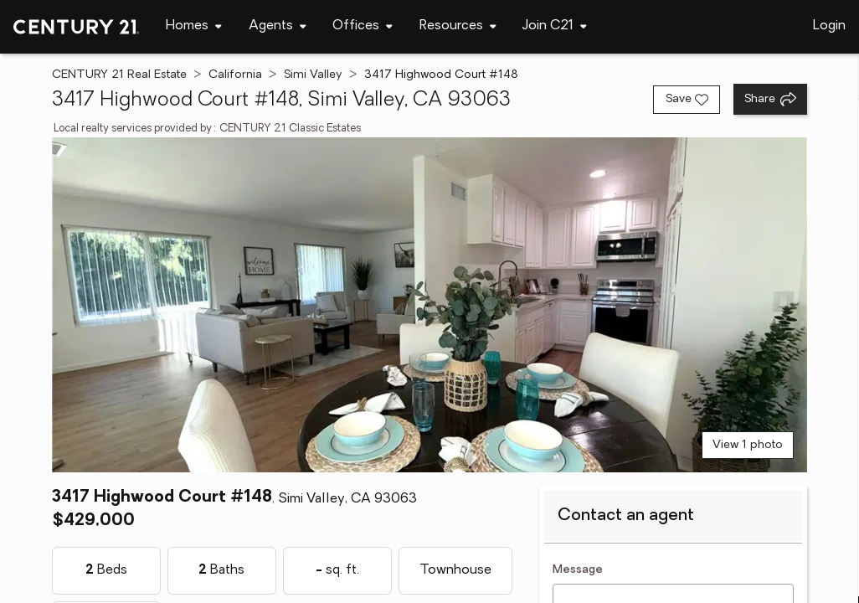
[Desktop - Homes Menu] (194, 26)
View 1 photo (747, 445)
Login (829, 26)
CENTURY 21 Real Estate (119, 75)
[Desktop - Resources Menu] (457, 26)
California (235, 75)
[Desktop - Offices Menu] (362, 26)
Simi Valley (313, 75)
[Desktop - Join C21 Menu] (554, 26)
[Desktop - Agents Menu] (277, 26)
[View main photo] (430, 304)
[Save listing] (686, 99)
